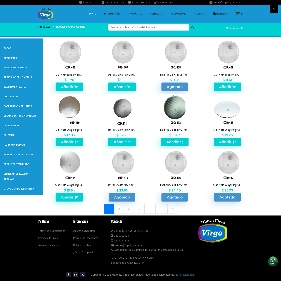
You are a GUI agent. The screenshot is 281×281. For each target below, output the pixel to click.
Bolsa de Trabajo (82, 245)
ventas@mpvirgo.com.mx (226, 2)
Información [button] (112, 13)
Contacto (156, 13)
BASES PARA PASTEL (70, 26)
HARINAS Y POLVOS (14, 145)
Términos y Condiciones (51, 230)
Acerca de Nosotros (84, 230)
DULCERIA (9, 135)
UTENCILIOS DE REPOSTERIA (19, 189)
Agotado (175, 87)
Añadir (69, 87)
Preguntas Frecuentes (85, 238)
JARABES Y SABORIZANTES (18, 154)
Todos (7, 48)
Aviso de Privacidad (49, 245)
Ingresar (220, 13)
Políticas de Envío (48, 238)
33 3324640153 (113, 2)
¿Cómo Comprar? (83, 252)
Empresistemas (185, 274)
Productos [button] (135, 13)
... (150, 209)
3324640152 (88, 2)
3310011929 (120, 235)
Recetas (200, 13)
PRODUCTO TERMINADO (16, 164)
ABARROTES (10, 58)
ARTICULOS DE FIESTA (15, 67)
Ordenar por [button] (234, 28)
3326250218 (163, 2)
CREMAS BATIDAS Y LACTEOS (20, 116)
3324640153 (139, 230)
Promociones (178, 13)
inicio (92, 13)
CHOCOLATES (11, 96)
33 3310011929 (139, 2)
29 (161, 209)
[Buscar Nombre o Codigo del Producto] (148, 27)
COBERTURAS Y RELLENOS (18, 106)
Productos (44, 26)
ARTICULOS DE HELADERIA (18, 77)
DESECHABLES (11, 125)
